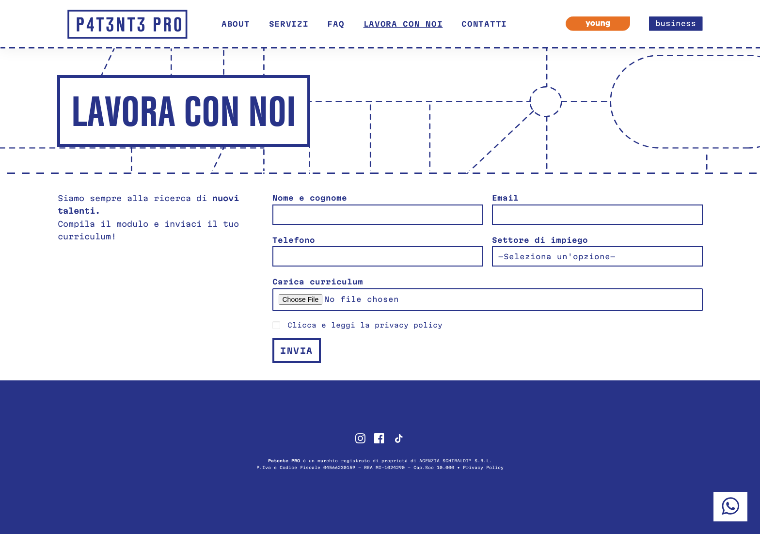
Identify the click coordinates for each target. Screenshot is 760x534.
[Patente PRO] (127, 24)
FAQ (335, 24)
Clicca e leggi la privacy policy (365, 325)
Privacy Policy (483, 467)
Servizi (289, 24)
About (236, 24)
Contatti (484, 24)
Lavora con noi (403, 24)
